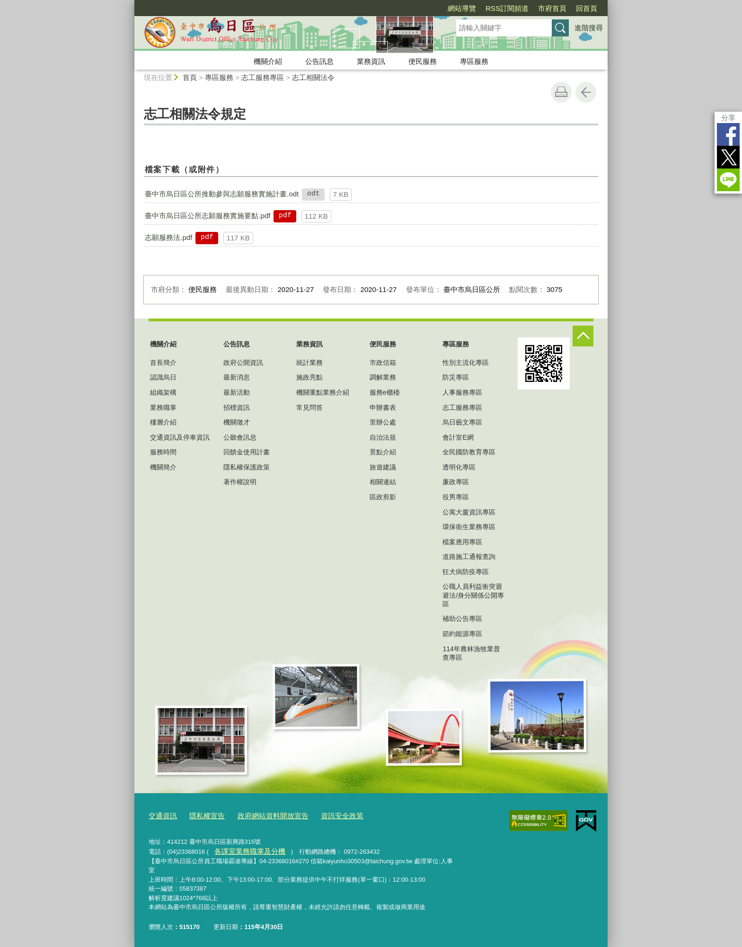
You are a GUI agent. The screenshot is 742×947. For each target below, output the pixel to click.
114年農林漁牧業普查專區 (471, 653)
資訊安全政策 (321, 814)
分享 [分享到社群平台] (728, 117)
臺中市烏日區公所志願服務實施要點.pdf (207, 216)
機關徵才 (236, 422)
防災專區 (455, 377)
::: (130, 4)
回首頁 (586, 8)
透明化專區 (459, 467)
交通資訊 (161, 814)
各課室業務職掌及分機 (244, 848)
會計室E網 (457, 437)
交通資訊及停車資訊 (180, 437)
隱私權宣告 (201, 814)
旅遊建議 (383, 467)
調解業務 (383, 377)
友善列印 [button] (561, 92)
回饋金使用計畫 (246, 452)
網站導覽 (462, 8)
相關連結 (383, 482)
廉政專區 (455, 482)
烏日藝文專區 (462, 422)
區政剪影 (383, 497)
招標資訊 (236, 407)
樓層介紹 (163, 422)
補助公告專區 (462, 618)
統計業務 (309, 362)
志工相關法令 (313, 77)
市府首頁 (552, 8)
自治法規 (383, 437)
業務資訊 (371, 61)
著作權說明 (239, 482)
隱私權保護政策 (246, 467)
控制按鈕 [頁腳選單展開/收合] (583, 336)
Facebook (728, 134)
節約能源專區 (462, 633)
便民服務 (422, 61)
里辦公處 (383, 422)
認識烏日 (163, 377)
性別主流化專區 (465, 362)
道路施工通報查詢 (468, 556)
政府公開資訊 (243, 362)
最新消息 (236, 377)
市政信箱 (383, 362)
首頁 (190, 77)
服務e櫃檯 (385, 392)
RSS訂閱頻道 (507, 8)
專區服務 (474, 61)
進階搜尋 (588, 28)
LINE (728, 179)
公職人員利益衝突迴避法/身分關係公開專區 (473, 595)
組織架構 (163, 392)
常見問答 (309, 407)
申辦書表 (383, 407)
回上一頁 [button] (585, 92)
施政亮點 (309, 377)
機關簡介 (163, 467)
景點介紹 (383, 452)
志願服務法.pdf (168, 237)
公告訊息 (319, 61)
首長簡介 (163, 362)
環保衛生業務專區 (468, 527)
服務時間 (163, 452)
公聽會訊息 (239, 437)
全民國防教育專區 (468, 452)
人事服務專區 (462, 392)
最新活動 (236, 392)
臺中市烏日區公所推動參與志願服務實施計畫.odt (222, 194)
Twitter (728, 157)
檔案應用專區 (462, 542)
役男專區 (455, 497)
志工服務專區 (262, 77)
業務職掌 (163, 407)
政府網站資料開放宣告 (260, 814)
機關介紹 (268, 61)
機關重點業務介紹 (322, 392)
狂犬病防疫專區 (465, 571)
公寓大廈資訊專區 (468, 512)
